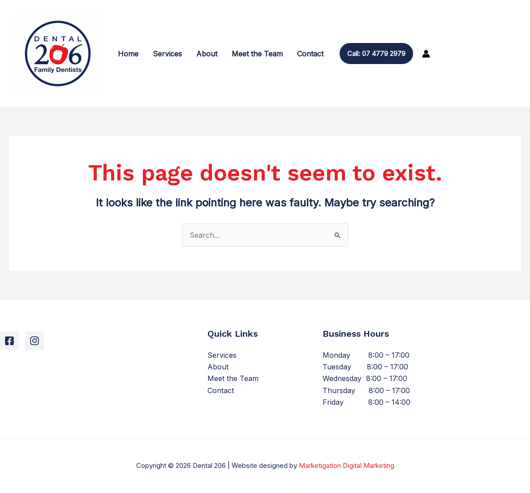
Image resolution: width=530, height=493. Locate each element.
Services (167, 53)
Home (128, 53)
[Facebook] (9, 340)
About (206, 53)
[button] (376, 53)
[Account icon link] (426, 54)
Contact (310, 53)
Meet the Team (257, 53)
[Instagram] (34, 340)
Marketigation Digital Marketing (346, 465)
